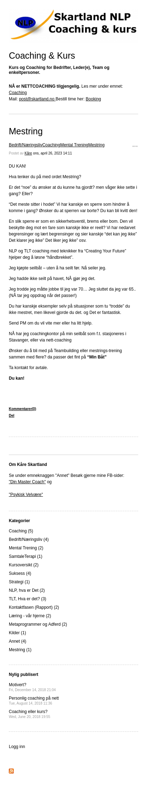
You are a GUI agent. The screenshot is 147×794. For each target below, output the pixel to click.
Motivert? (32, 687)
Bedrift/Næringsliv (25, 144)
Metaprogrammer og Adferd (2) (38, 624)
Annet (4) (17, 641)
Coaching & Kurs (42, 55)
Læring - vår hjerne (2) (30, 615)
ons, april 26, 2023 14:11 (52, 153)
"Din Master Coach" (27, 481)
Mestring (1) (20, 649)
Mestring (26, 131)
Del (11, 416)
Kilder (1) (17, 632)
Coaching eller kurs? (29, 714)
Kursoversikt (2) (24, 564)
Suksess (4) (20, 573)
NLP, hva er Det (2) (27, 590)
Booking (93, 99)
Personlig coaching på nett (34, 700)
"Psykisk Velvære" (26, 494)
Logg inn (17, 746)
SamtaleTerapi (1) (25, 556)
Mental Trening (74, 144)
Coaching (18, 92)
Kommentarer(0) (22, 409)
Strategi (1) (19, 581)
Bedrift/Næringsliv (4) (29, 539)
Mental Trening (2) (26, 547)
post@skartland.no (37, 99)
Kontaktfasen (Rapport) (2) (34, 607)
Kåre (28, 153)
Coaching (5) (21, 531)
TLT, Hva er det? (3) (27, 598)
